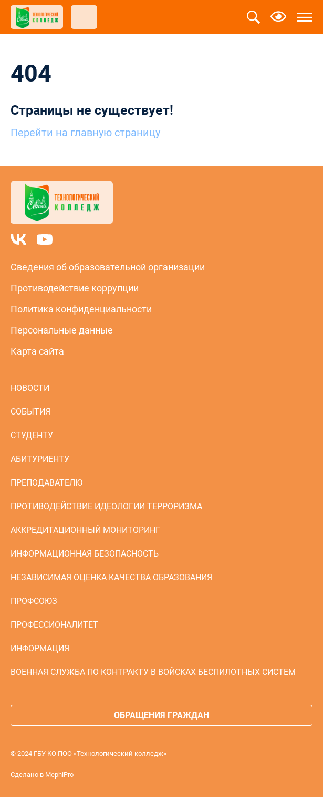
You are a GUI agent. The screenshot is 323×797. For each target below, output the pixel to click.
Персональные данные (62, 330)
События (30, 412)
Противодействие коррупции (75, 288)
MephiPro (59, 775)
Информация (40, 648)
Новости (30, 388)
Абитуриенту (40, 459)
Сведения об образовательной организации (108, 267)
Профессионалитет (54, 625)
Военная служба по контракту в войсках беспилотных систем (153, 672)
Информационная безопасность (85, 554)
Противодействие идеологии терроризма (106, 506)
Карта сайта (37, 351)
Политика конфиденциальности (81, 309)
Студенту (32, 435)
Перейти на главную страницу (85, 132)
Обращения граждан (161, 715)
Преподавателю (46, 483)
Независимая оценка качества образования (111, 577)
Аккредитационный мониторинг (85, 530)
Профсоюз (34, 601)
